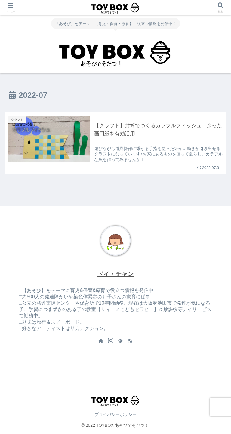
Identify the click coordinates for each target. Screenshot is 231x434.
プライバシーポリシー (115, 414)
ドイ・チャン (115, 274)
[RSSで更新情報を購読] (130, 340)
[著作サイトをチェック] (101, 340)
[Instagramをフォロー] (111, 340)
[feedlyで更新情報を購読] (120, 340)
